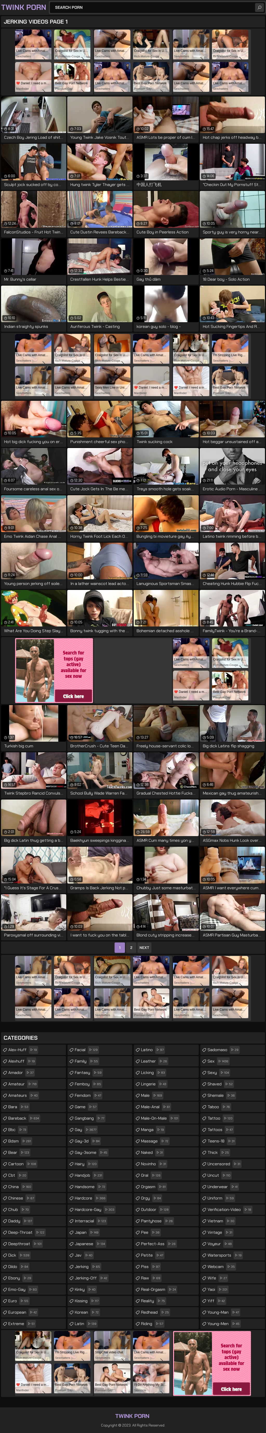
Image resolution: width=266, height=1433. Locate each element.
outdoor (155, 1210)
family (87, 1061)
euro (19, 1301)
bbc (18, 1130)
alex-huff (23, 1050)
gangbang (90, 1118)
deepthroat (25, 1244)
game (86, 1107)
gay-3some (92, 1152)
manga (153, 1130)
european (23, 1312)
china (20, 1187)
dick (19, 1255)
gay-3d (88, 1141)
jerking (88, 1267)
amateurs (23, 1095)
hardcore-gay (95, 1210)
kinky (86, 1289)
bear (19, 1152)
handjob (89, 1175)
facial (87, 1050)
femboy (88, 1084)
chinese (21, 1198)
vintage (221, 1232)
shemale (222, 1095)
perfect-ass (159, 1244)
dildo (18, 1267)
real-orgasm (159, 1289)
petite (152, 1255)
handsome (91, 1187)
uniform (221, 1198)
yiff (217, 1301)
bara (19, 1107)
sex (219, 1061)
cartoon (22, 1164)
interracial (91, 1221)
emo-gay (23, 1289)
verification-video (230, 1210)
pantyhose (157, 1221)
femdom (88, 1095)
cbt (18, 1175)
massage (155, 1141)
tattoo (221, 1118)
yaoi (218, 1289)
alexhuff (22, 1061)
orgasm (154, 1187)
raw (151, 1278)
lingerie (154, 1084)
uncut (220, 1175)
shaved (221, 1084)
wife (218, 1278)
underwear (223, 1187)
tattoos (221, 1130)
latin (86, 1324)
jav (84, 1255)
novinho (154, 1164)
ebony (20, 1278)
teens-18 (222, 1141)
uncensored (225, 1164)
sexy (219, 1073)
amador (21, 1073)
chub (19, 1210)
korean (87, 1312)
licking (153, 1073)
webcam (222, 1267)
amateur (23, 1084)
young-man (224, 1312)
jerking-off (92, 1278)
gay (86, 1130)
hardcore (91, 1198)
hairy (86, 1164)
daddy (20, 1221)
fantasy (89, 1073)
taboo (219, 1107)
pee (151, 1232)
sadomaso (224, 1050)
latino (153, 1050)
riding (152, 1324)
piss (151, 1267)
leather (154, 1061)
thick (219, 1152)
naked (152, 1152)
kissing (87, 1301)
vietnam (222, 1221)
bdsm (20, 1141)
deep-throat (27, 1232)
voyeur (220, 1244)
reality (153, 1301)
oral (151, 1175)
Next (144, 947)
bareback (24, 1118)
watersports (225, 1255)
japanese (90, 1244)
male (152, 1095)
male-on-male (160, 1118)
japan (87, 1232)
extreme (22, 1324)
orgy (151, 1198)
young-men (224, 1324)
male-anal (156, 1107)
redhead (155, 1312)
